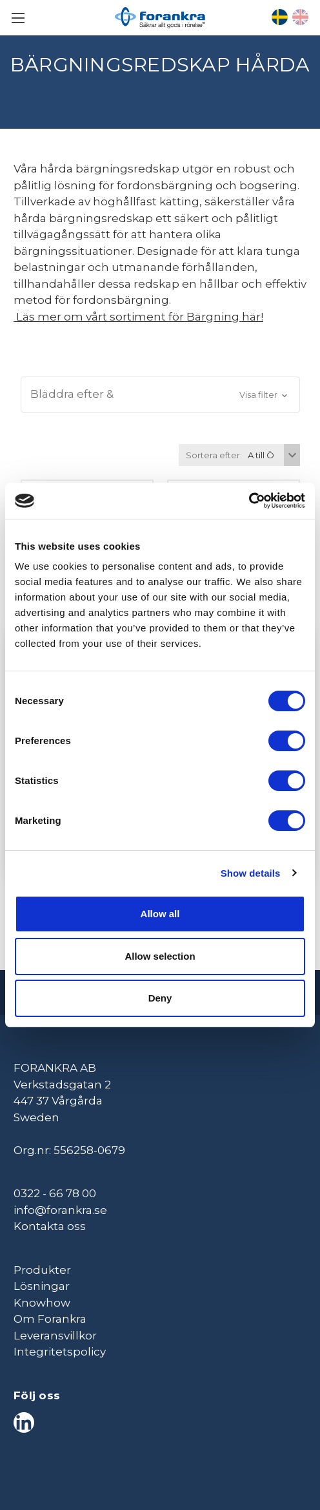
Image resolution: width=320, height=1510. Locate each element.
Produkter (42, 1269)
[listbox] (272, 455)
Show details (251, 873)
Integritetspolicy (60, 1351)
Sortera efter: (214, 455)
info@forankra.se (60, 1210)
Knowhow (42, 1302)
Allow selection (160, 956)
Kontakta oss (50, 1226)
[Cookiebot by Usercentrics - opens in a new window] (248, 500)
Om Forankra (50, 1318)
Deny (160, 998)
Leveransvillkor (55, 1335)
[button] (160, 395)
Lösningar (42, 1286)
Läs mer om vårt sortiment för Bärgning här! (138, 316)
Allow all (160, 913)
